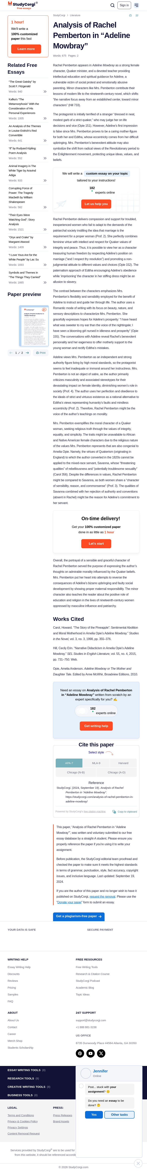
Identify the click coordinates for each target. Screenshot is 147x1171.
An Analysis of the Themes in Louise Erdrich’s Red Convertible (25, 130)
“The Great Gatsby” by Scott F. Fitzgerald (22, 84)
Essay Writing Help (19, 967)
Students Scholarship (20, 1047)
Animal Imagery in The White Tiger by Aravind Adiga (22, 170)
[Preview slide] (11, 352)
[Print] (40, 352)
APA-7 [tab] (69, 763)
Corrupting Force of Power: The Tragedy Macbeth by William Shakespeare (21, 195)
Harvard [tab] (123, 763)
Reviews (13, 980)
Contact (12, 1027)
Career (12, 1034)
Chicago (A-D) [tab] (116, 772)
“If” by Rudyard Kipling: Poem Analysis (22, 150)
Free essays (24, 8)
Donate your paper (69, 902)
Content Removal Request (24, 1133)
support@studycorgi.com (91, 1020)
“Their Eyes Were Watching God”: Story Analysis (22, 219)
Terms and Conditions (21, 1115)
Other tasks (119, 1114)
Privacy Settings (18, 1127)
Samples (13, 994)
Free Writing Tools (87, 967)
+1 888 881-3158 (86, 1027)
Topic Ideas (83, 994)
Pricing (12, 987)
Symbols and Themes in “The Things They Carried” (25, 275)
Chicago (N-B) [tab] (76, 772)
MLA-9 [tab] (96, 763)
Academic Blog (85, 987)
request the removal (102, 896)
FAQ (10, 1001)
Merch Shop (15, 1040)
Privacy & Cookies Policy (23, 1121)
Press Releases (62, 1115)
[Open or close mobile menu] (136, 5)
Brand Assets (61, 1121)
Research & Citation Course (92, 974)
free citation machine (95, 811)
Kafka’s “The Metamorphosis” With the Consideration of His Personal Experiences (24, 106)
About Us (13, 1020)
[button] (124, 5)
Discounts (16, 974)
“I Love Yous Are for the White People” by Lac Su (24, 257)
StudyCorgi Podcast (88, 980)
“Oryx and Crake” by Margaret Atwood (21, 239)
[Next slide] (27, 352)
